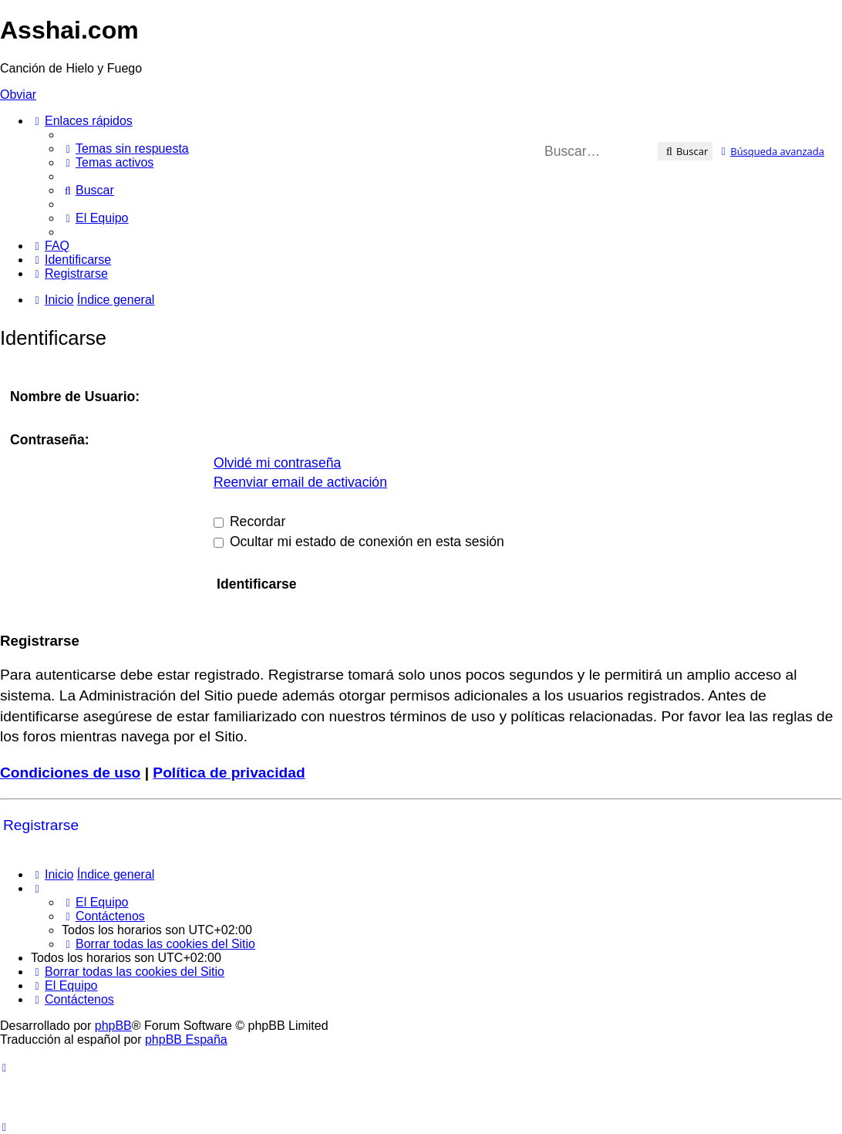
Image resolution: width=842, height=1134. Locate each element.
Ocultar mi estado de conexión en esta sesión (359, 541)
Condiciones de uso (70, 772)
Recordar (249, 521)
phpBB (113, 1025)
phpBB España (186, 1039)
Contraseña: (49, 439)
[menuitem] (125, 148)
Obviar (18, 94)
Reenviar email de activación (300, 482)
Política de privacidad (229, 772)
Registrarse (41, 825)
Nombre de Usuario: (75, 396)
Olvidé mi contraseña (277, 463)
